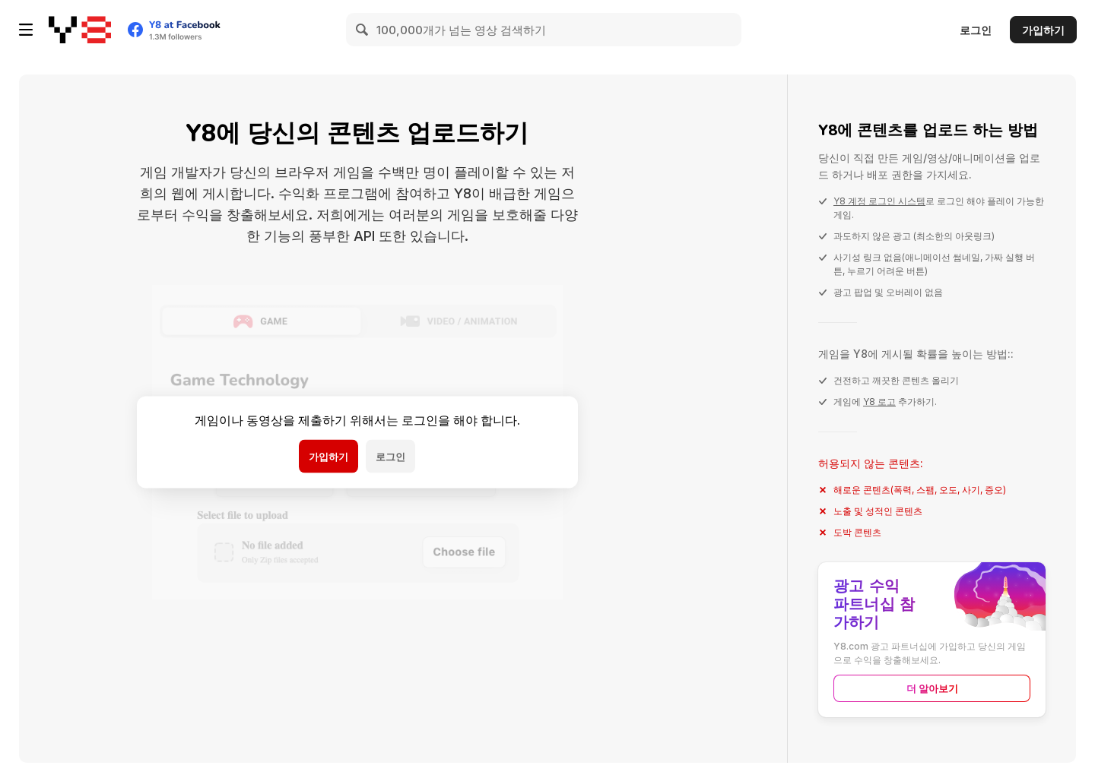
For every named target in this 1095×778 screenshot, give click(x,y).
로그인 (976, 30)
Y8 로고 (879, 401)
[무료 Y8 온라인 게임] (80, 29)
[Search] (362, 29)
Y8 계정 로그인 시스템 (879, 201)
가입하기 (1043, 30)
